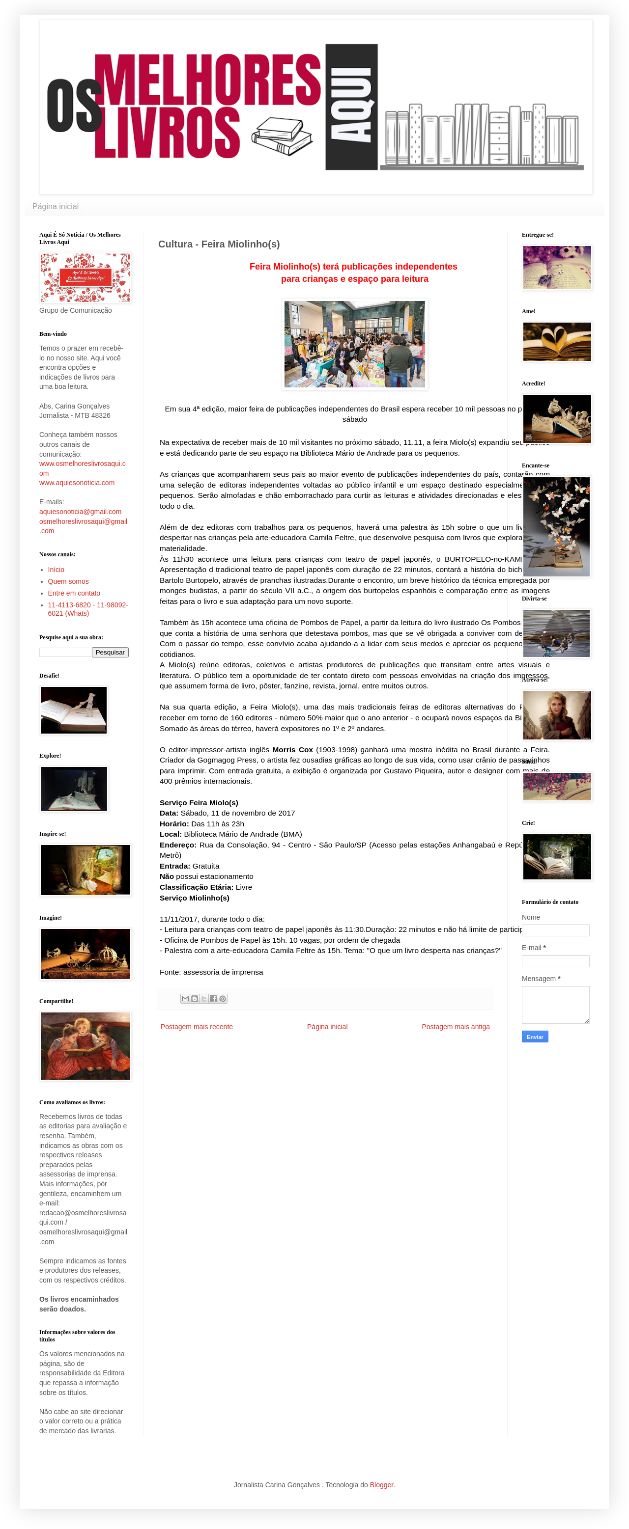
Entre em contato (74, 593)
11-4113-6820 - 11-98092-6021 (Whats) (88, 609)
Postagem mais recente (197, 1027)
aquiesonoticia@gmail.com (80, 512)
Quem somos (68, 581)
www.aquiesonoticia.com (76, 483)
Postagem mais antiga (456, 1027)
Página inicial (55, 206)
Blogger (381, 1485)
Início (56, 569)
